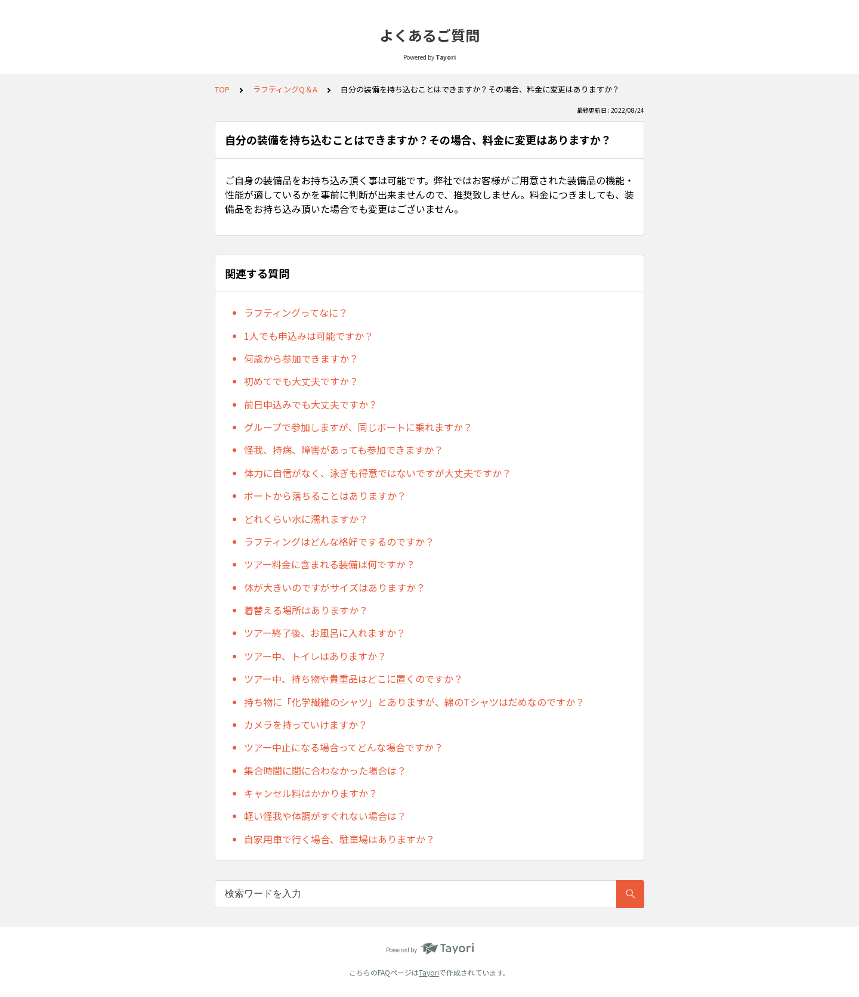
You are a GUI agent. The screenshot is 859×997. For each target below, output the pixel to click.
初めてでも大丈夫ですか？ (301, 381)
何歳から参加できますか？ (301, 358)
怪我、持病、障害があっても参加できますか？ (343, 449)
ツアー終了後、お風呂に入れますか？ (325, 633)
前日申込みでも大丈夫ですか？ (311, 404)
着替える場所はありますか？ (306, 610)
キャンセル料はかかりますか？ (311, 793)
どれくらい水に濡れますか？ (306, 519)
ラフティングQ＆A (285, 89)
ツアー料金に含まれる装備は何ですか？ (329, 564)
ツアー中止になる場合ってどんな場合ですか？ (343, 747)
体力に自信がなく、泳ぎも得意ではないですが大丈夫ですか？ (377, 473)
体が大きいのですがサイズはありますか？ (334, 587)
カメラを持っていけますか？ (305, 724)
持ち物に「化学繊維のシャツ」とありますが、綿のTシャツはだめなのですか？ (414, 702)
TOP (222, 89)
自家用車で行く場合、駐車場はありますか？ (339, 839)
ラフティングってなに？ (296, 312)
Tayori (429, 972)
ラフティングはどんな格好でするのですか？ (339, 541)
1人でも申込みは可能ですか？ (308, 336)
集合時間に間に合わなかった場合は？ (325, 770)
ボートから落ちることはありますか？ (325, 495)
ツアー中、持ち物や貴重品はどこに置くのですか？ (353, 678)
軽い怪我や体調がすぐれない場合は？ (325, 816)
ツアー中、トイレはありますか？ (315, 656)
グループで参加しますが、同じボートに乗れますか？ (358, 427)
